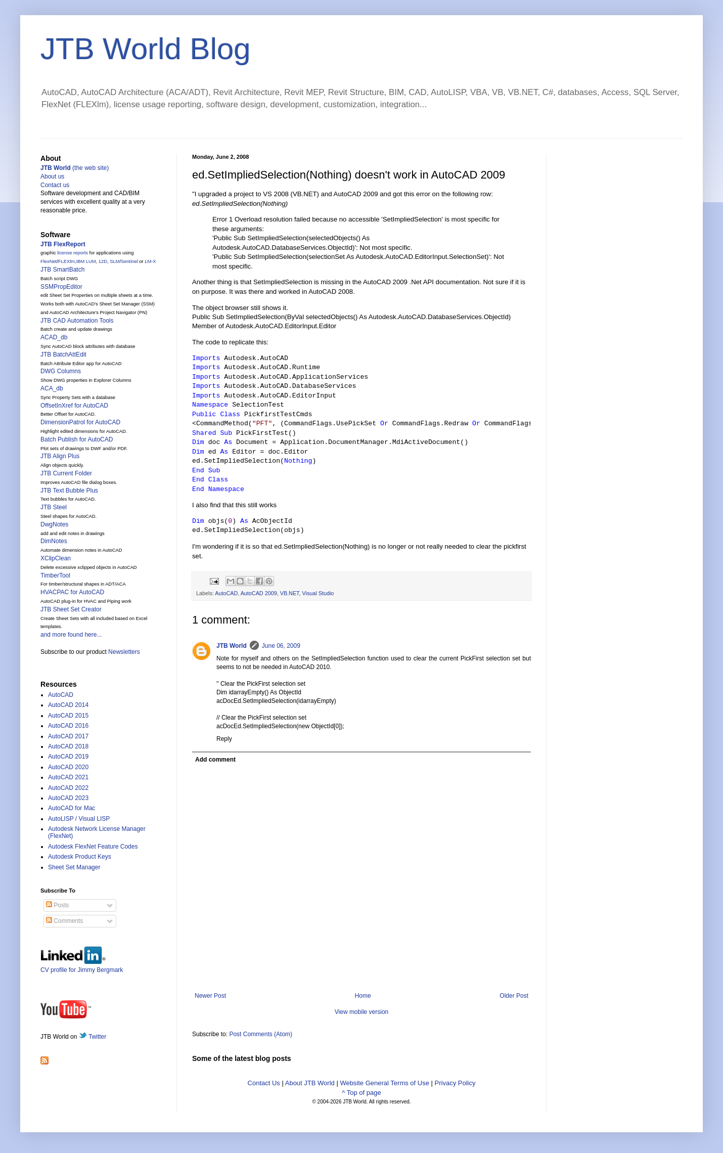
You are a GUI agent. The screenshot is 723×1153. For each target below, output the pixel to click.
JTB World (231, 645)
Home (363, 995)
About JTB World (310, 1083)
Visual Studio (318, 593)
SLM (114, 261)
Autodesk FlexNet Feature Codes (93, 846)
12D (103, 261)
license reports (72, 252)
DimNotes (53, 541)
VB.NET (289, 593)
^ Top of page (361, 1092)
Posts (57, 905)
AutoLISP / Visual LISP (79, 818)
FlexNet (48, 261)
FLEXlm (66, 261)
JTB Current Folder (66, 473)
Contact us (54, 185)
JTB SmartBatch (62, 269)
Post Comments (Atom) (260, 1034)
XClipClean (55, 558)
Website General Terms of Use (384, 1083)
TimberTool (55, 575)
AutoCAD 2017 (68, 736)
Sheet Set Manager (74, 867)
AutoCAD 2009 (259, 593)
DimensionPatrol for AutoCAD (80, 422)
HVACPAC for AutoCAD (72, 592)
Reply (224, 738)
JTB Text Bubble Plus (69, 490)
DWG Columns (60, 371)
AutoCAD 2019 (68, 756)
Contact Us (264, 1083)
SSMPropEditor (61, 286)
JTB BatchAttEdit (63, 354)
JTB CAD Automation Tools (77, 320)
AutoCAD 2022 (68, 787)
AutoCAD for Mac (71, 808)
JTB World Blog (145, 49)
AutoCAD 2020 (68, 767)
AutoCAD (226, 593)
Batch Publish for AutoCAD (76, 439)
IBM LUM (86, 261)
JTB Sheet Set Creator (71, 609)
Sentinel (129, 261)
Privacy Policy (455, 1083)
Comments (64, 920)
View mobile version (362, 1011)
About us (52, 176)
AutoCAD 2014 (68, 704)
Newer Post (210, 995)
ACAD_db (53, 337)
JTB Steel (53, 507)
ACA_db (51, 388)
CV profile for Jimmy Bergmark (81, 966)
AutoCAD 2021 (68, 777)
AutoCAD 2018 (68, 746)
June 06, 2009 (281, 645)
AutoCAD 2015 (68, 715)
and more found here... (71, 634)
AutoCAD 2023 (68, 798)
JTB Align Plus (59, 456)
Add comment (215, 759)
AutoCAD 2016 (68, 725)
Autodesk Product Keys (79, 856)
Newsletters (124, 651)
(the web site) (74, 167)
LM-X (150, 261)
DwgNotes (54, 524)
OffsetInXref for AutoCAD (74, 405)
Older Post (514, 995)
